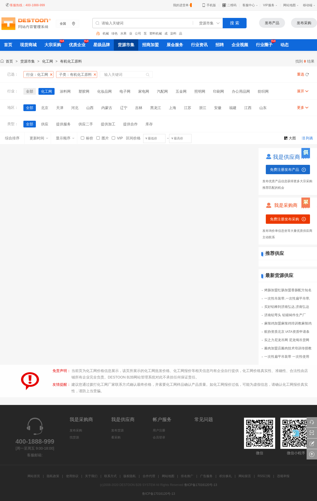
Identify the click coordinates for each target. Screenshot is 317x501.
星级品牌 (101, 45)
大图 (292, 138)
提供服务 (63, 124)
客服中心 (248, 5)
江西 (248, 108)
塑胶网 (83, 91)
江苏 (187, 108)
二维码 (229, 5)
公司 (138, 33)
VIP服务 (268, 5)
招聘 (219, 45)
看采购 (116, 437)
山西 (90, 108)
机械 (106, 33)
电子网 (125, 91)
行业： (37, 74)
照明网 (199, 91)
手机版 (209, 5)
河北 (74, 108)
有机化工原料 (71, 61)
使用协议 (72, 476)
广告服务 (206, 476)
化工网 (47, 61)
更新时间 (39, 138)
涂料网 (65, 91)
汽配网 (162, 91)
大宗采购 (52, 45)
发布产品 (272, 23)
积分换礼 (225, 476)
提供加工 (108, 124)
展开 (300, 91)
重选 (300, 74)
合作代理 (149, 476)
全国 (63, 23)
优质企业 (77, 45)
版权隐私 (129, 476)
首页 (9, 61)
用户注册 (159, 430)
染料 (173, 33)
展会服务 (175, 45)
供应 (44, 124)
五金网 (181, 91)
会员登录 (159, 437)
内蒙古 (106, 108)
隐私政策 (53, 476)
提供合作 (130, 124)
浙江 (202, 108)
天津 (59, 108)
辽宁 (123, 108)
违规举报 (283, 476)
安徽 (217, 108)
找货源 (74, 437)
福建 (232, 108)
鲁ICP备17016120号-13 (200, 485)
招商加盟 (150, 45)
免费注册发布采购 (284, 219)
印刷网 (218, 91)
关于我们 (91, 476)
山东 (263, 108)
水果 (123, 33)
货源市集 (126, 45)
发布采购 (304, 23)
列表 (309, 138)
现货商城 (28, 45)
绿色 (114, 33)
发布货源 (117, 430)
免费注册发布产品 (284, 169)
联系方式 (110, 476)
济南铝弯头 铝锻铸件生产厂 (285, 315)
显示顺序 (65, 138)
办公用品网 (241, 91)
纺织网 (263, 91)
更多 (300, 107)
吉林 (138, 108)
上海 (172, 108)
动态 (284, 45)
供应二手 (85, 124)
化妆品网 (104, 91)
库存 (149, 124)
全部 (29, 91)
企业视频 (240, 45)
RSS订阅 (264, 476)
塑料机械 (155, 33)
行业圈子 (264, 45)
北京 (44, 108)
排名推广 (187, 476)
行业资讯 (199, 45)
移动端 (307, 5)
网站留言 (245, 476)
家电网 (143, 91)
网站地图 (289, 5)
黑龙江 (155, 108)
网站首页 (34, 476)
